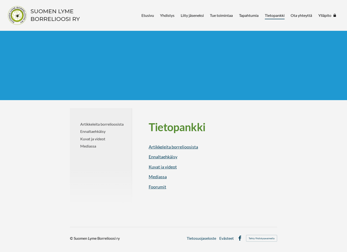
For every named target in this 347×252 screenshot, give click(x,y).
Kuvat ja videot (163, 166)
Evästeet (226, 238)
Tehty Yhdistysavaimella (261, 238)
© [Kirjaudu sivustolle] (72, 238)
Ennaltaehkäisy (163, 156)
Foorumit (157, 186)
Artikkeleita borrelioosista (173, 146)
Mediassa (158, 176)
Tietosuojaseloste (201, 238)
